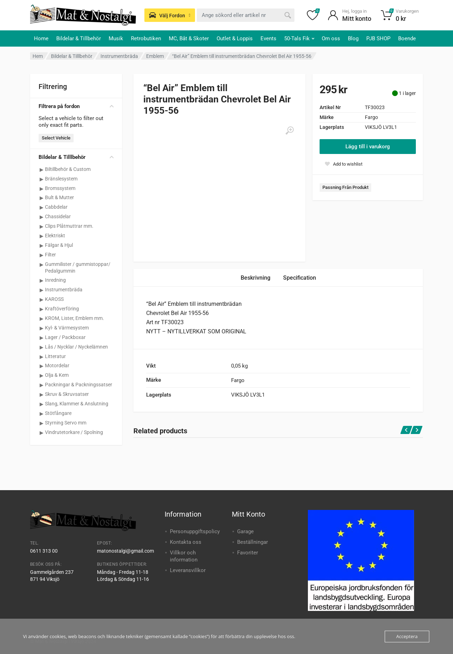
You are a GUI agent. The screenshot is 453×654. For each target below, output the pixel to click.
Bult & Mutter (59, 197)
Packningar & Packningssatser (78, 384)
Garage (245, 531)
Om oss (331, 38)
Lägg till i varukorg (367, 146)
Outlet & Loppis (235, 38)
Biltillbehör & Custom (68, 169)
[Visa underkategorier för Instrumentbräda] (41, 290)
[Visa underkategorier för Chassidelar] (41, 217)
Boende (407, 38)
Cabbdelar (56, 207)
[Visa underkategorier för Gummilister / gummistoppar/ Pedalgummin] (41, 264)
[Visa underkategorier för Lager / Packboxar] (41, 337)
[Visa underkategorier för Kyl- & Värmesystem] (41, 328)
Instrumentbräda (119, 56)
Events (268, 38)
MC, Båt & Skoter (189, 38)
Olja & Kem (57, 375)
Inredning (55, 280)
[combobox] (245, 15)
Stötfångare (58, 413)
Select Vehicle (56, 138)
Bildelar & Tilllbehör (71, 56)
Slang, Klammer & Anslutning (76, 403)
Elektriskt (55, 235)
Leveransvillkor (188, 570)
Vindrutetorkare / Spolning (74, 432)
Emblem (155, 56)
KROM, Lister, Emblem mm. (74, 318)
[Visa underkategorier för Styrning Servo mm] (41, 423)
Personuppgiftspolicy (195, 531)
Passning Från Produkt (345, 187)
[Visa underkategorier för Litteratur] (41, 356)
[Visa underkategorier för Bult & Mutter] (41, 198)
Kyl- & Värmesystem (67, 328)
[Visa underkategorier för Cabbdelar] (41, 207)
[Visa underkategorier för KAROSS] (41, 299)
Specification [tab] (299, 277)
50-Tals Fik (299, 38)
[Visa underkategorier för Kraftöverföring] (41, 309)
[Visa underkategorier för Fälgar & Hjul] (41, 245)
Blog (353, 38)
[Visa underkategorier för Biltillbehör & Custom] (41, 169)
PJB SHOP (378, 38)
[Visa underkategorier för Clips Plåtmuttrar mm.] (41, 226)
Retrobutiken (146, 38)
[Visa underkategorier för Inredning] (41, 280)
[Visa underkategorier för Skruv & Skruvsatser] (41, 394)
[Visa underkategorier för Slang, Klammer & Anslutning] (41, 404)
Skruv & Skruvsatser (67, 394)
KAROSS (54, 299)
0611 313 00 (44, 551)
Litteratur (55, 356)
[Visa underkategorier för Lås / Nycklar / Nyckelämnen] (41, 347)
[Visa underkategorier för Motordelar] (41, 366)
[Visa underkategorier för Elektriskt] (41, 236)
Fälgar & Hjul (59, 245)
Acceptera (407, 636)
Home (41, 38)
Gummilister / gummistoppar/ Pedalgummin (77, 267)
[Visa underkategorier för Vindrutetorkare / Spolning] (41, 432)
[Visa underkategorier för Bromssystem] (41, 188)
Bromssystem (60, 188)
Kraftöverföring (62, 308)
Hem (38, 56)
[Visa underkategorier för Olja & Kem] (41, 375)
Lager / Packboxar (65, 337)
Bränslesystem (61, 179)
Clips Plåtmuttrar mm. (69, 226)
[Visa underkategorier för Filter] (41, 255)
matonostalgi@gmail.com (125, 551)
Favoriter (247, 552)
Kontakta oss (185, 542)
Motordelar (57, 365)
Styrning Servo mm (65, 423)
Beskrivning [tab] (255, 277)
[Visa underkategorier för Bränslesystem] (41, 179)
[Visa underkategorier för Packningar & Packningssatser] (41, 385)
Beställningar (252, 542)
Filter (50, 254)
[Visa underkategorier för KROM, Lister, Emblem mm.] (41, 318)
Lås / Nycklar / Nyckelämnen (76, 347)
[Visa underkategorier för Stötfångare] (41, 413)
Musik (116, 38)
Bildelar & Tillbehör (78, 38)
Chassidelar (58, 216)
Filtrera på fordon (76, 106)
